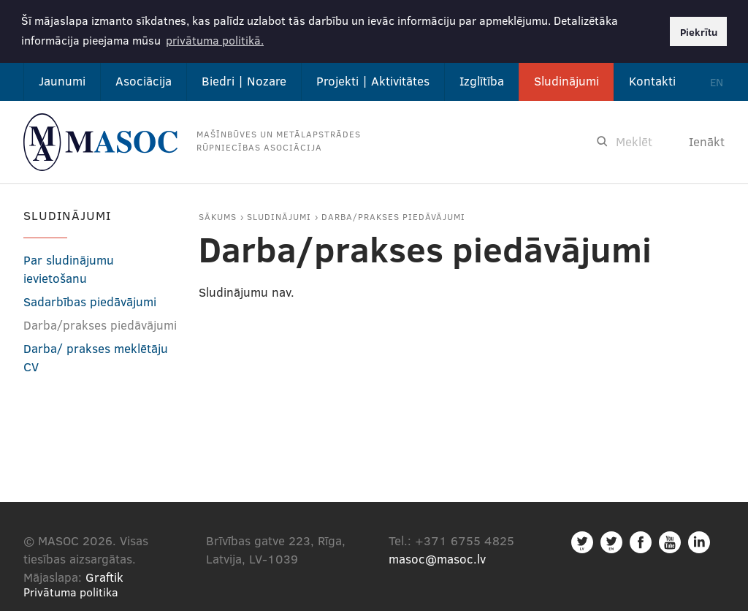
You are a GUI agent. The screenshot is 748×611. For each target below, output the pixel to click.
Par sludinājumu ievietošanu (68, 267)
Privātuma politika (70, 590)
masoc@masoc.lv (437, 557)
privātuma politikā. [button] (215, 40)
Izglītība (481, 79)
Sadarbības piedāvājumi (89, 300)
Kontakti (652, 79)
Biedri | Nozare (244, 79)
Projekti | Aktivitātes (373, 79)
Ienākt (707, 140)
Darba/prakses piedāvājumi (393, 215)
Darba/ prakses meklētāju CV (95, 355)
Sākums (218, 215)
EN (716, 80)
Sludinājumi (566, 79)
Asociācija (143, 79)
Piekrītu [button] (698, 31)
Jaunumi (62, 79)
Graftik (104, 575)
